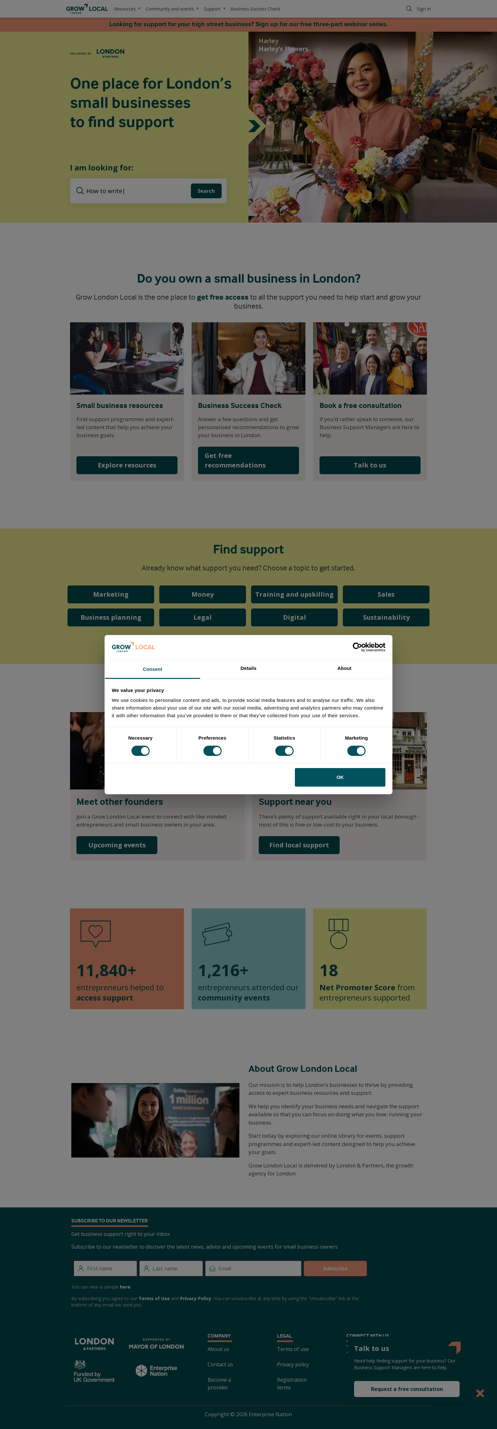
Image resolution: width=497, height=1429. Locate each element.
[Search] (409, 9)
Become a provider (219, 1383)
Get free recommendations (235, 460)
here (125, 1287)
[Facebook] (365, 1349)
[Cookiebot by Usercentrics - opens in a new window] (357, 647)
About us (218, 1349)
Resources (127, 9)
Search (206, 190)
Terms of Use (154, 1298)
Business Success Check (255, 9)
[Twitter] (350, 1349)
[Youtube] (411, 1349)
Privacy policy (293, 1364)
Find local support (299, 845)
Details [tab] (248, 668)
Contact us (220, 1364)
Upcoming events (117, 845)
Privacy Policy (195, 1298)
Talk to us (370, 465)
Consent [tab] (152, 669)
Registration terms (292, 1383)
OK (340, 777)
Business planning (111, 617)
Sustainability (386, 617)
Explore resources (127, 465)
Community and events (172, 9)
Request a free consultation (407, 1389)
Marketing (111, 594)
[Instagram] (381, 1349)
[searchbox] (138, 191)
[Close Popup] (480, 1393)
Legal (202, 617)
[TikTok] (427, 1349)
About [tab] (344, 668)
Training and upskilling (294, 594)
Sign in (424, 9)
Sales (386, 594)
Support (214, 9)
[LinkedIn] (396, 1349)
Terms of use (293, 1349)
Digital (294, 617)
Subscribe (335, 1268)
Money (203, 594)
